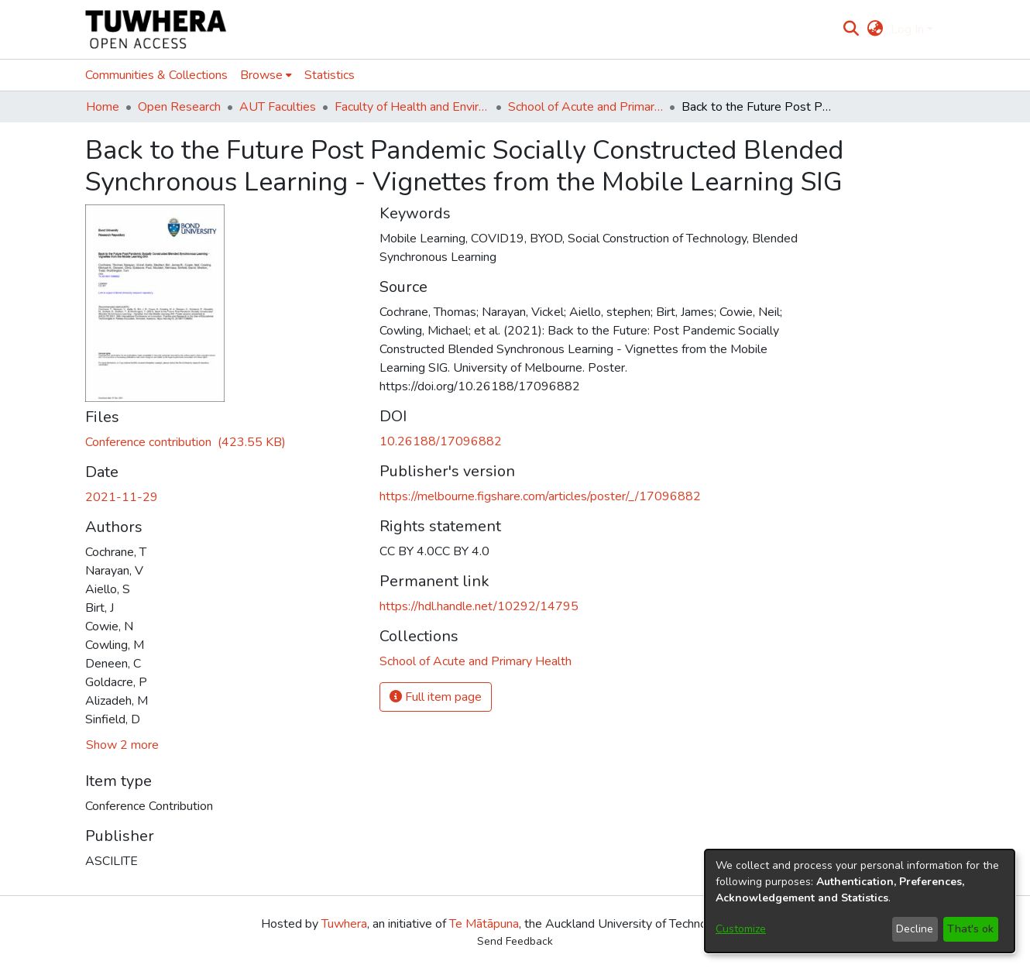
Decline (914, 929)
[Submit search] (851, 29)
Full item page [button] (436, 696)
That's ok (970, 929)
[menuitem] (874, 29)
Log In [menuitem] (907, 29)
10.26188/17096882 (440, 441)
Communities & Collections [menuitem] (156, 75)
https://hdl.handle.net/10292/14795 (479, 606)
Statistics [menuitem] (329, 75)
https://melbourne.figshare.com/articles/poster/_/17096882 (540, 496)
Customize (741, 929)
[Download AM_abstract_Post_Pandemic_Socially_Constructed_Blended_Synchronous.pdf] (185, 442)
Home (102, 106)
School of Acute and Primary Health (585, 106)
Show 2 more (122, 744)
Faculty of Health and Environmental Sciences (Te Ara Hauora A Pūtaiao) (412, 106)
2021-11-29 (121, 497)
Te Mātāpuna (484, 923)
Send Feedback (515, 941)
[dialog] (860, 901)
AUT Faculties (277, 106)
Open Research (179, 106)
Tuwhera (344, 923)
